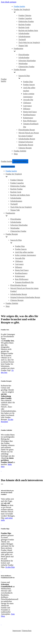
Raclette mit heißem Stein (28, 31)
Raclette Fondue (24, 25)
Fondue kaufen (19, 6)
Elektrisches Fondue (26, 21)
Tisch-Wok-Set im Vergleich (29, 42)
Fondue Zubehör (20, 151)
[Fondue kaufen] (5, 80)
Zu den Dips (10, 567)
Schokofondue (23, 33)
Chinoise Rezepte (25, 148)
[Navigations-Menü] (20, 161)
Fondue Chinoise (24, 15)
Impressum (17, 631)
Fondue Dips (28, 82)
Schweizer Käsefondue (27, 61)
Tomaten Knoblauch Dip (24, 282)
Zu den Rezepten (7, 420)
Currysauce (27, 106)
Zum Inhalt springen (8, 2)
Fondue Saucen (29, 85)
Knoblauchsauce (29, 115)
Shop (16, 154)
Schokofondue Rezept (26, 139)
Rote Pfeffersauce (29, 121)
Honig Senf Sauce (30, 112)
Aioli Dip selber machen (24, 252)
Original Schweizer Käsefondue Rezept (25, 297)
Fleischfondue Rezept (26, 130)
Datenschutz (26, 631)
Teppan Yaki (23, 46)
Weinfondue (23, 64)
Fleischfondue (23, 55)
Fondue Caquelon (25, 18)
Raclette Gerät (23, 27)
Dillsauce (26, 109)
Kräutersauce (28, 118)
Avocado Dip (28, 100)
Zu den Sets (7, 371)
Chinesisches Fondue (26, 67)
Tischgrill (22, 40)
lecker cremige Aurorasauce (25, 255)
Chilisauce (27, 103)
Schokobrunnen (24, 36)
